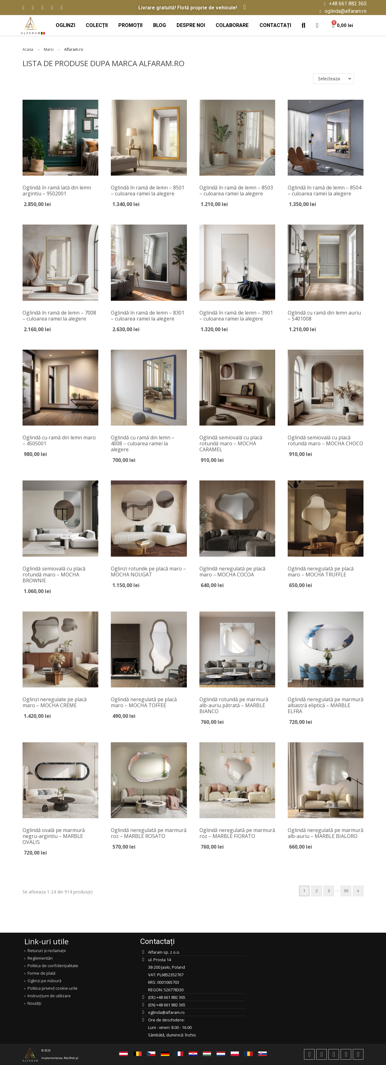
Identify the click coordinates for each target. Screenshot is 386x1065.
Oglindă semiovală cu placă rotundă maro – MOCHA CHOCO (325, 440)
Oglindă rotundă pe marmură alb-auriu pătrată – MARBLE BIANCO (233, 705)
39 (346, 890)
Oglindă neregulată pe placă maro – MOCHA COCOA (232, 571)
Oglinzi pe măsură (44, 980)
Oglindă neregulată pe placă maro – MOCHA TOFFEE (144, 702)
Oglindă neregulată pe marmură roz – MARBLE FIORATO (237, 833)
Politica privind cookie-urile (53, 988)
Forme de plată (41, 973)
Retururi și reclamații (47, 950)
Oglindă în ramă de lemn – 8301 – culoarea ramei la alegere (147, 315)
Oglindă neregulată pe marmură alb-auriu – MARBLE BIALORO (325, 833)
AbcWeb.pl (71, 1058)
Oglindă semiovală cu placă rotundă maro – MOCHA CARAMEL (230, 443)
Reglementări (40, 958)
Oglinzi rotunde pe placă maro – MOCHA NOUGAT (148, 571)
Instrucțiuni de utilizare (49, 996)
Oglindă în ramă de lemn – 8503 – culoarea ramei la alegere (236, 190)
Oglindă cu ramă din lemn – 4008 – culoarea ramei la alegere (142, 443)
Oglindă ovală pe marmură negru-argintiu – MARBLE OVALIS (54, 836)
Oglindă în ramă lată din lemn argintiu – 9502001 (57, 190)
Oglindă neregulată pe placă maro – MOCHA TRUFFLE (321, 571)
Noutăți (34, 1003)
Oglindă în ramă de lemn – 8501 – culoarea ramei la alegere (147, 190)
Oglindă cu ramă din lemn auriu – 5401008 (324, 315)
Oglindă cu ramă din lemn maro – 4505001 (59, 440)
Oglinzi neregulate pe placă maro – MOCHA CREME (55, 702)
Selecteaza (329, 79)
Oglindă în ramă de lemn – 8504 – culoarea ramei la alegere (324, 190)
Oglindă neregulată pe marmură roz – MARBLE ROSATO (149, 833)
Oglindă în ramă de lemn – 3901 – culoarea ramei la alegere (236, 315)
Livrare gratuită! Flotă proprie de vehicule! (187, 8)
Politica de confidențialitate (53, 965)
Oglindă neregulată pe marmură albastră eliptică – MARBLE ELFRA (325, 705)
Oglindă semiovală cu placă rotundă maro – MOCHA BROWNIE (54, 574)
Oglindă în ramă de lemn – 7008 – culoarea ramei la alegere (59, 315)
